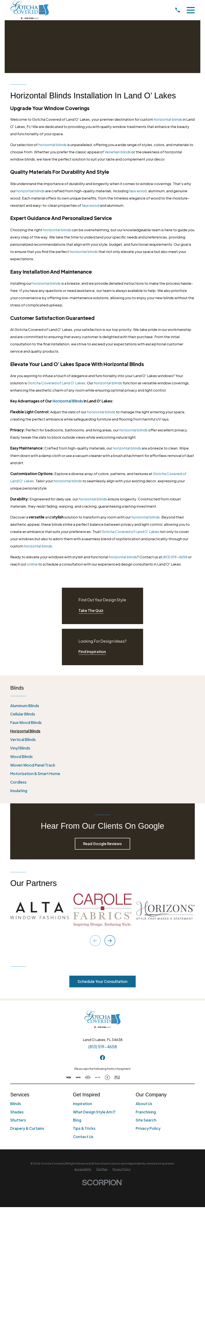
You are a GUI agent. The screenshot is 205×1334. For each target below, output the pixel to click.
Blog (77, 1120)
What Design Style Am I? (94, 1112)
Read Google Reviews (102, 843)
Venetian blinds (117, 151)
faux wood (138, 190)
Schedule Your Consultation (102, 981)
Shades (17, 1112)
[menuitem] (102, 706)
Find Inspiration (92, 651)
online (32, 564)
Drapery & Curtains (27, 1128)
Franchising (146, 1112)
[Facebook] (102, 1057)
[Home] (29, 10)
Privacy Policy (148, 1128)
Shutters (18, 1120)
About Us (144, 1103)
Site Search (146, 1120)
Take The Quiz (90, 610)
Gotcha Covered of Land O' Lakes (56, 383)
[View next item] (109, 940)
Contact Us (83, 1136)
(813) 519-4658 (175, 556)
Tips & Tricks (84, 1128)
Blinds (15, 1103)
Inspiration (82, 1103)
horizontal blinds (168, 119)
